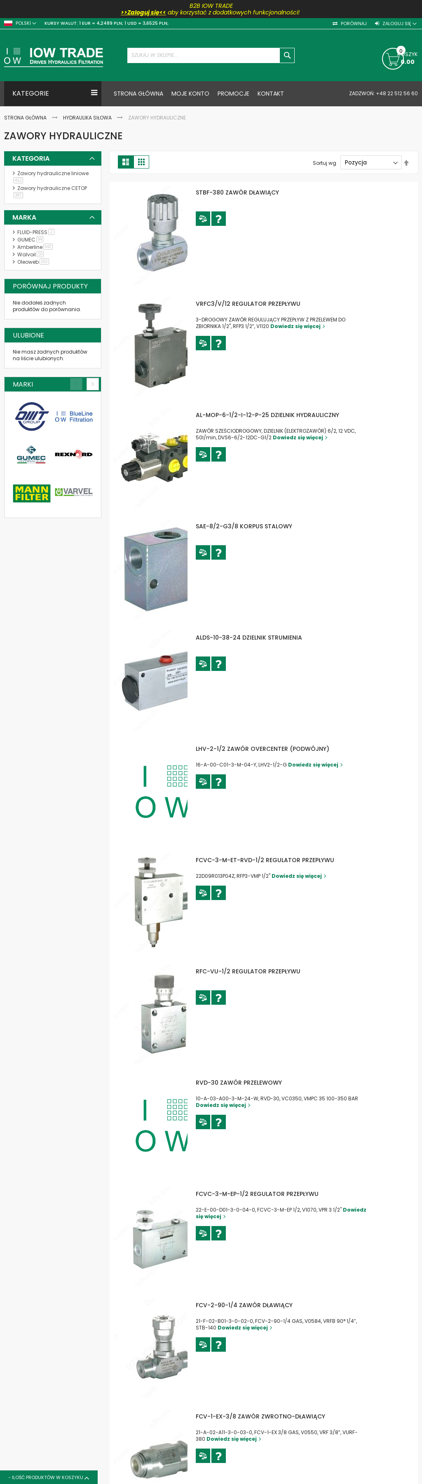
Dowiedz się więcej (320, 326)
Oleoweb (34, 261)
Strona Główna (26, 117)
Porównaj (353, 24)
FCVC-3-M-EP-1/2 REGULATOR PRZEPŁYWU (282, 1194)
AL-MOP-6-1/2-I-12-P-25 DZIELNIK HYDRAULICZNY (292, 415)
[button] (228, 218)
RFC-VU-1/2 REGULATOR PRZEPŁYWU (273, 971)
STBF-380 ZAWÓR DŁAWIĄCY (262, 192)
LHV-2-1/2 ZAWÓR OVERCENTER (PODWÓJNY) (287, 749)
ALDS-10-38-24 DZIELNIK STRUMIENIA (274, 637)
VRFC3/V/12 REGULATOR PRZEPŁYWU (273, 304)
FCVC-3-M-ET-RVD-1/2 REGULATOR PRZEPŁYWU (290, 860)
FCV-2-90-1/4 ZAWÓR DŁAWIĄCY (269, 1305)
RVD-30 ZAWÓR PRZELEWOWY (264, 1082)
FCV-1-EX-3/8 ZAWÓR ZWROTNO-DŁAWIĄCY (285, 1416)
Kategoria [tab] (31, 158)
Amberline (36, 247)
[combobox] (211, 55)
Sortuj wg (324, 162)
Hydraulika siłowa (88, 117)
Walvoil (32, 254)
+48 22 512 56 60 (396, 93)
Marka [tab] (24, 217)
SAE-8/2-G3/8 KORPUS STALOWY (269, 526)
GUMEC (31, 239)
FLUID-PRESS (37, 232)
